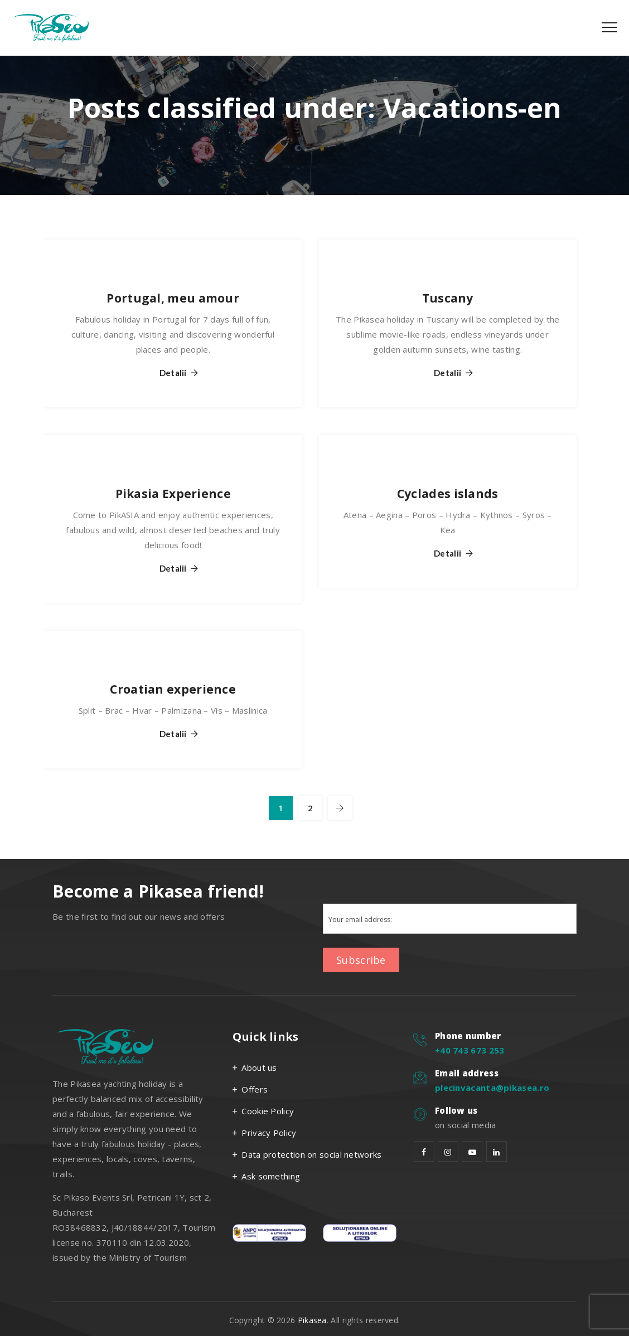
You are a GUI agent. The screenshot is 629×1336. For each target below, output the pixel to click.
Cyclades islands (448, 493)
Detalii (173, 373)
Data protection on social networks (311, 1154)
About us (259, 1067)
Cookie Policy (267, 1110)
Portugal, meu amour (173, 298)
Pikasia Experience (173, 493)
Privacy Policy (268, 1132)
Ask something (270, 1176)
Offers (254, 1089)
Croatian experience (173, 689)
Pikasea (312, 1320)
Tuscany (447, 298)
